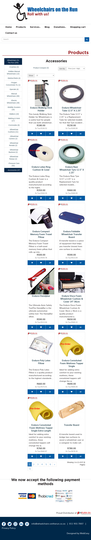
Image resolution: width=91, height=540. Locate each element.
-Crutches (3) (13, 67)
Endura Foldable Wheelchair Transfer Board (71, 234)
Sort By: (62, 69)
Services (35, 27)
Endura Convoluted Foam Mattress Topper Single (71, 363)
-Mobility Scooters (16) (13, 108)
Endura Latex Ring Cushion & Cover (41, 168)
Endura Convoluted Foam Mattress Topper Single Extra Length (41, 427)
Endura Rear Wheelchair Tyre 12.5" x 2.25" (71, 169)
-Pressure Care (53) (13, 164)
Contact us (11, 33)
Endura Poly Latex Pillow (41, 362)
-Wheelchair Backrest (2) (13, 151)
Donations (60, 27)
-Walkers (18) (13, 114)
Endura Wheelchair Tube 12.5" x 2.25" (71, 109)
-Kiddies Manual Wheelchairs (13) (13, 72)
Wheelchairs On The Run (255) (13, 61)
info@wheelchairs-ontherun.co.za (48, 523)
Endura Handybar (41, 295)
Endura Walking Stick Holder (41, 109)
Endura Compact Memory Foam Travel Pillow (41, 234)
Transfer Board (71, 424)
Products (21, 27)
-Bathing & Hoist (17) (13, 119)
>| (30, 468)
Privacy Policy (9, 528)
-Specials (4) (13, 89)
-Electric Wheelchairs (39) (13, 102)
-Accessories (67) (13, 170)
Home (8, 27)
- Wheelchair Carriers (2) (13, 137)
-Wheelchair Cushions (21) (13, 131)
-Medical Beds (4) (13, 78)
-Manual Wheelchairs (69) (13, 95)
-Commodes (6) (13, 125)
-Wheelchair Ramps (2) (13, 158)
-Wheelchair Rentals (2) (13, 144)
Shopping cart (78, 27)
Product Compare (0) (41, 68)
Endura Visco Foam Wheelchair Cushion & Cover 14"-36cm (71, 298)
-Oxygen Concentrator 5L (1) (13, 84)
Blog (47, 27)
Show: (31, 75)
